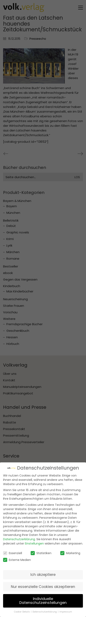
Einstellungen (34, 541)
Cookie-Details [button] (22, 609)
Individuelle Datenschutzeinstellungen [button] (43, 598)
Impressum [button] (65, 609)
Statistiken (41, 551)
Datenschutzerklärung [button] (45, 609)
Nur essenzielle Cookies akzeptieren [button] (43, 584)
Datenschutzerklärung (19, 537)
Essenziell (12, 551)
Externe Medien (17, 558)
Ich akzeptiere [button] (43, 572)
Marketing (70, 551)
